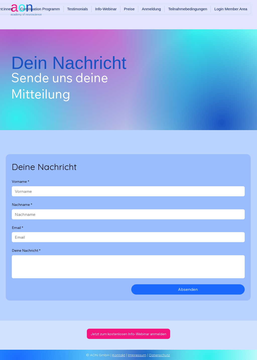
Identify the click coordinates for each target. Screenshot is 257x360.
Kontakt (118, 355)
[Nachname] (127, 214)
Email (17, 227)
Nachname (22, 204)
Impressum (137, 355)
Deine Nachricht (26, 250)
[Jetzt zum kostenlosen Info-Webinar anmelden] (128, 334)
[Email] (127, 237)
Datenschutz (159, 355)
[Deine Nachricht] (128, 266)
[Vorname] (127, 191)
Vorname (20, 181)
